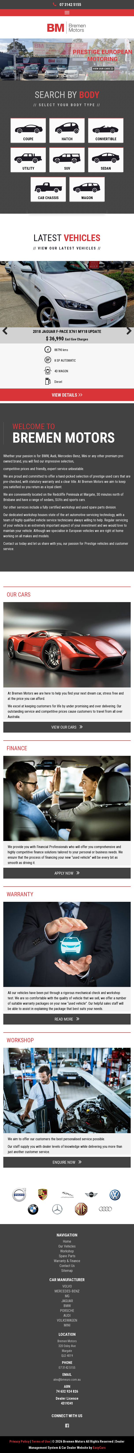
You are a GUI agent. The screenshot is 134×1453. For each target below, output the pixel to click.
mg (67, 1296)
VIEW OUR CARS (67, 726)
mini (67, 1325)
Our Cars (18, 594)
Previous (6, 331)
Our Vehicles (67, 1246)
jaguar (67, 1301)
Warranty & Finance (67, 1261)
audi (67, 1315)
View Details (67, 395)
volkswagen (67, 1320)
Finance (17, 748)
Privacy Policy (19, 1441)
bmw (67, 1306)
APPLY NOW (67, 872)
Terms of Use (41, 1441)
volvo (67, 1286)
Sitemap (67, 1271)
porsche (67, 1311)
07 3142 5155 (67, 1367)
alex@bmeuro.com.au (67, 1379)
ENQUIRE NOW (67, 1162)
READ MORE (67, 1018)
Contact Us (67, 1266)
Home (67, 1241)
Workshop (20, 1040)
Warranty (20, 894)
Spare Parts (67, 1256)
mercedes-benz (67, 1291)
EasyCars (99, 1448)
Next (127, 331)
